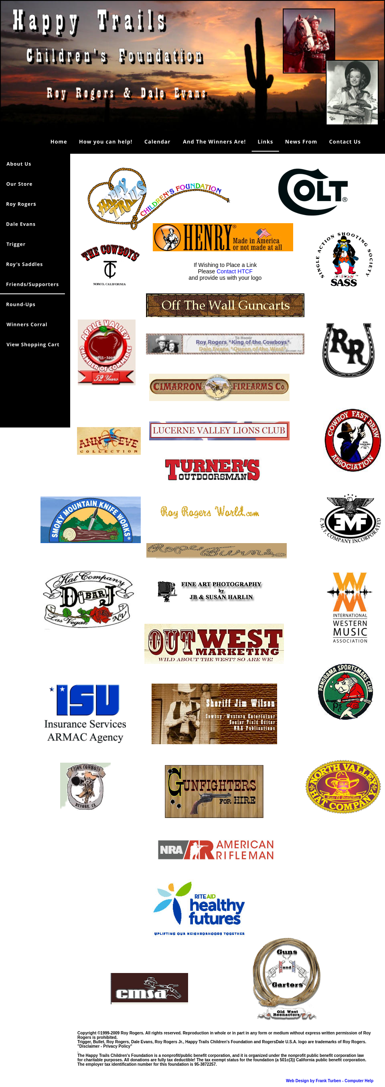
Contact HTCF (234, 271)
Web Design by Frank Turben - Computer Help (329, 1081)
